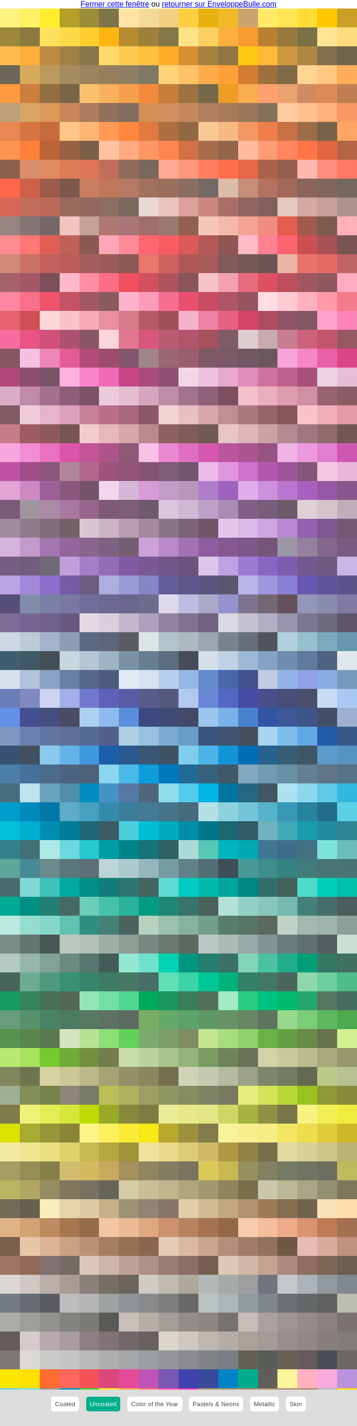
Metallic (264, 1404)
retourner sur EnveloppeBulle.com (219, 4)
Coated (65, 1404)
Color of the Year (154, 1404)
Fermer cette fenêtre (114, 4)
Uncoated (103, 1404)
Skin (296, 1404)
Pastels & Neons (216, 1404)
